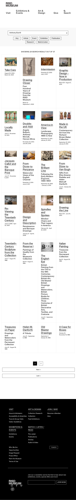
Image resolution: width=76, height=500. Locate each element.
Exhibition (44, 38)
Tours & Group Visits (16, 419)
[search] (67, 33)
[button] (8, 13)
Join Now (61, 482)
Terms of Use (13, 461)
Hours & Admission (15, 413)
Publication (56, 38)
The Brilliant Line (45, 168)
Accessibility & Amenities (18, 416)
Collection (31, 416)
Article (25, 38)
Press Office (13, 456)
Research (30, 42)
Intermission (48, 69)
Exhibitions (13, 434)
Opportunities (14, 450)
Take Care (10, 70)
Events (11, 437)
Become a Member (54, 413)
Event (34, 38)
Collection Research (35, 413)
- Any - (17, 38)
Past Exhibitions (34, 419)
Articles (30, 440)
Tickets (53, 447)
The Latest (32, 434)
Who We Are (13, 447)
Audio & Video (33, 442)
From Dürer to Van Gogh (64, 167)
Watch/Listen (43, 42)
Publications (32, 437)
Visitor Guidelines (15, 422)
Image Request (14, 453)
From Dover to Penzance (28, 167)
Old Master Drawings (46, 330)
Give (49, 416)
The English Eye (45, 259)
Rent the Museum (15, 458)
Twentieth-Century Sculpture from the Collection (11, 250)
